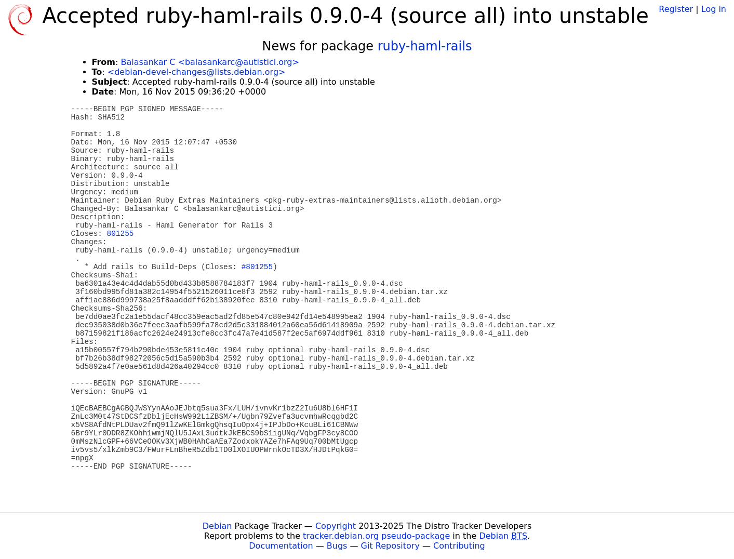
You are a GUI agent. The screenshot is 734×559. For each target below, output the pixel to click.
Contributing (459, 546)
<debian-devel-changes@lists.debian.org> (197, 72)
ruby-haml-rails (425, 46)
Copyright (335, 526)
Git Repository (390, 546)
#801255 (257, 267)
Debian (217, 526)
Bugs (337, 546)
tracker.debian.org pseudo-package (376, 536)
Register (676, 9)
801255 (120, 234)
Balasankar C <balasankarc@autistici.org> (210, 62)
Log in (713, 9)
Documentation (281, 546)
